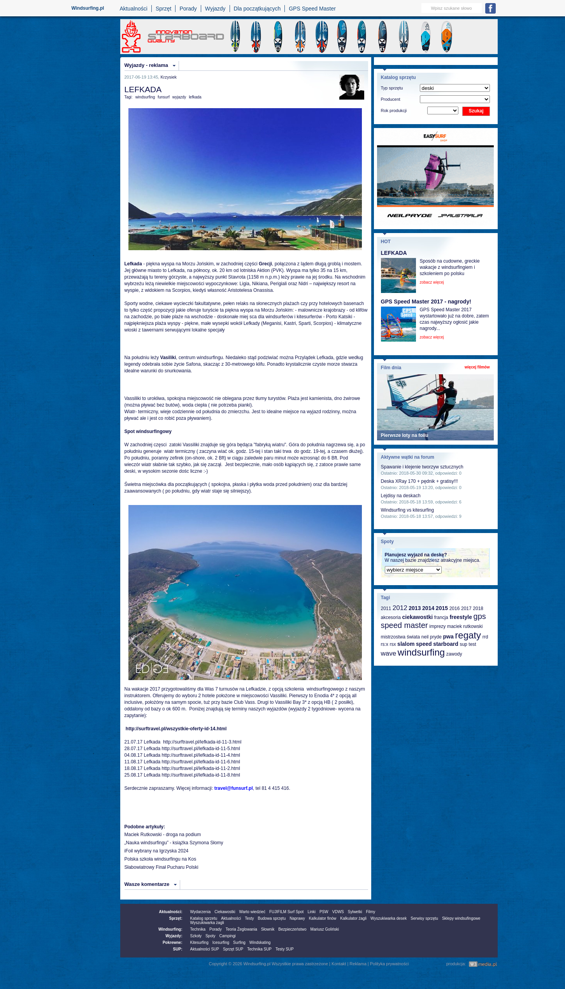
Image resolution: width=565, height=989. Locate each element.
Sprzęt (163, 8)
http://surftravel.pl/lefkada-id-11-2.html (200, 768)
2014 (428, 608)
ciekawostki (417, 617)
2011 (386, 608)
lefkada (195, 97)
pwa (448, 636)
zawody (454, 654)
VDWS (338, 912)
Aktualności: (170, 912)
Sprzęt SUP (233, 949)
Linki (311, 912)
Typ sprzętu (392, 88)
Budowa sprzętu (272, 918)
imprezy (437, 626)
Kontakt (339, 963)
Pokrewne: (172, 942)
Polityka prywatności (389, 963)
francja (441, 617)
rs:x (384, 644)
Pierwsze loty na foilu (404, 435)
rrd (485, 637)
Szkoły (196, 936)
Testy (249, 918)
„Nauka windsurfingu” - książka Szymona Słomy (174, 842)
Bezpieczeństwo (292, 929)
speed (424, 644)
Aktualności (133, 8)
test (472, 644)
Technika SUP (259, 949)
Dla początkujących (257, 8)
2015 (442, 608)
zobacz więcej (432, 282)
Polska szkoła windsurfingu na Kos (161, 859)
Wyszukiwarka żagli (207, 923)
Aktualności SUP (204, 949)
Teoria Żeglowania (241, 929)
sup (463, 644)
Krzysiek (168, 77)
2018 (478, 608)
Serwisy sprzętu (424, 918)
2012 (400, 608)
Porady (188, 8)
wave (389, 653)
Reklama (357, 963)
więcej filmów (477, 367)
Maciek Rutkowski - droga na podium (163, 834)
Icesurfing (220, 942)
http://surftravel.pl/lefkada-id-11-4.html (201, 755)
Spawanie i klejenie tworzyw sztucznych (422, 467)
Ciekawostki (224, 912)
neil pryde (431, 637)
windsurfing (145, 97)
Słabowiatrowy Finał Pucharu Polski (161, 867)
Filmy (370, 912)
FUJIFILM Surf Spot (286, 912)
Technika (197, 929)
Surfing (239, 942)
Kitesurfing (199, 942)
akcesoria (391, 617)
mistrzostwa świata (400, 637)
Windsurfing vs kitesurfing (407, 510)
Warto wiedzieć (252, 912)
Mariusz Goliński (325, 929)
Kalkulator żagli (353, 918)
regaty (468, 635)
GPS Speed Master (312, 8)
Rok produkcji (394, 110)
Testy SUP (284, 949)
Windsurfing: (170, 929)
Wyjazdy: (173, 936)
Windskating (259, 942)
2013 (415, 608)
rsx (393, 644)
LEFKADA (394, 253)
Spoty (210, 936)
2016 (454, 608)
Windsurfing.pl (88, 8)
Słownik (267, 929)
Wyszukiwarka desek (388, 918)
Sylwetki (355, 912)
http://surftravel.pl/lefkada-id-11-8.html (201, 775)
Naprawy (297, 918)
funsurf (164, 97)
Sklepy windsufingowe (461, 918)
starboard (445, 644)
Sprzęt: (175, 918)
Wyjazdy (215, 8)
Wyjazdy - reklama (146, 65)
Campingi (227, 936)
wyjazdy (179, 97)
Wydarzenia (200, 912)
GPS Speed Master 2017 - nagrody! (426, 301)
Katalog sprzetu (204, 918)
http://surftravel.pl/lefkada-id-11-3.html (202, 742)
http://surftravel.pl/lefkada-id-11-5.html (201, 748)
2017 (466, 608)
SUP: (177, 949)
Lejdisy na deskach (401, 495)
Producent (390, 99)
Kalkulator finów (323, 918)
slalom (405, 644)
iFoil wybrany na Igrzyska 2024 (157, 851)
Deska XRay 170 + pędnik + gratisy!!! (419, 481)
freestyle (460, 617)
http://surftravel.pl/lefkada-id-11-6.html (201, 762)
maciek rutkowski (465, 626)
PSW (323, 912)
